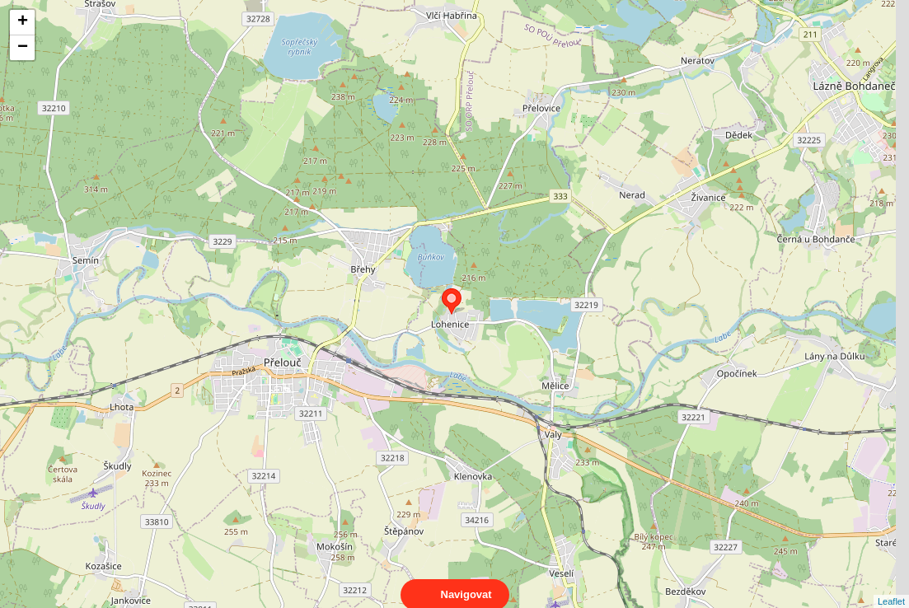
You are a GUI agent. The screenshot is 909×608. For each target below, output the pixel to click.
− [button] (22, 47)
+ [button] (22, 22)
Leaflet (891, 587)
